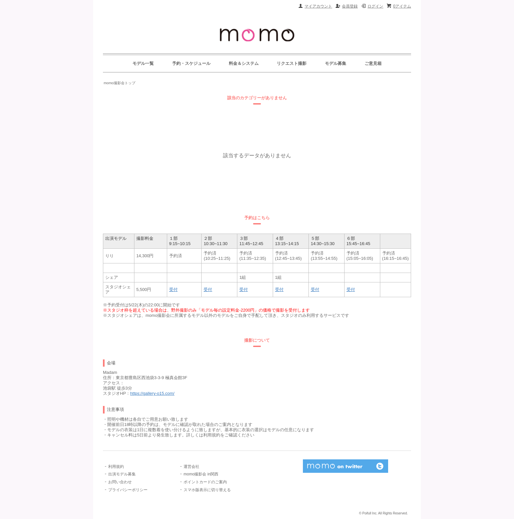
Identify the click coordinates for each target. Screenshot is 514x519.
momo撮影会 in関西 (201, 474)
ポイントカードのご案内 (205, 482)
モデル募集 (335, 63)
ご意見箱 (373, 63)
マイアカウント (318, 6)
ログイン (375, 6)
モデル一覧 (143, 63)
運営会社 (191, 466)
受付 (173, 289)
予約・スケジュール (191, 63)
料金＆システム (244, 63)
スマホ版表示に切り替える (207, 490)
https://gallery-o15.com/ (152, 393)
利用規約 (116, 466)
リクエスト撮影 (291, 63)
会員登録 (350, 6)
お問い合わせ (120, 482)
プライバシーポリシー (128, 490)
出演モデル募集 (122, 474)
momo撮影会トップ (119, 83)
